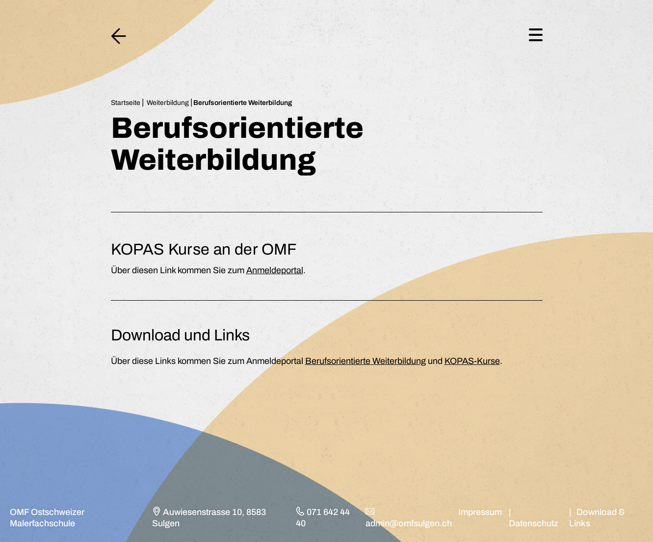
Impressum (480, 512)
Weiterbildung (168, 102)
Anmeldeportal (274, 270)
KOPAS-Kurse (472, 361)
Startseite (125, 102)
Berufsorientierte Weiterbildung (365, 361)
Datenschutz (533, 523)
